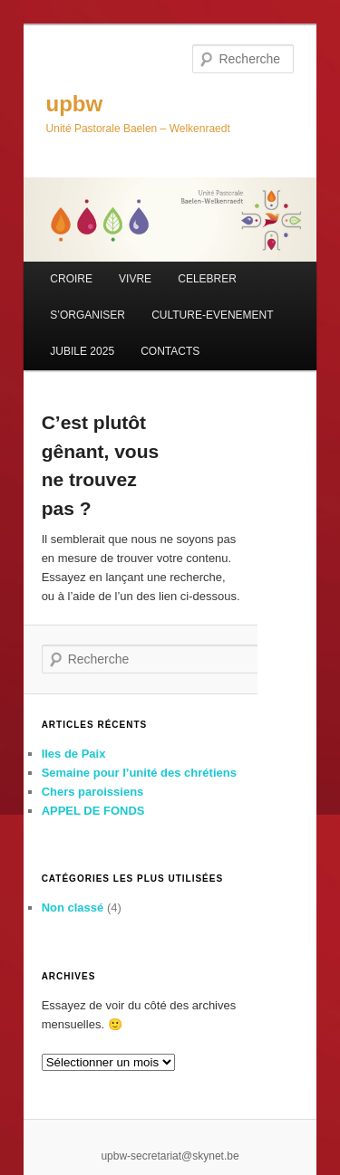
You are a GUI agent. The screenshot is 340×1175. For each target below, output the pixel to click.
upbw (74, 103)
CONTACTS (170, 351)
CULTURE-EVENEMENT (212, 315)
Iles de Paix (74, 753)
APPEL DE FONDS (93, 810)
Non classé (73, 907)
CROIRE (71, 278)
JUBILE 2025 (82, 351)
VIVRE (135, 278)
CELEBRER (207, 278)
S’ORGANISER (87, 315)
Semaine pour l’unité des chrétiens (139, 772)
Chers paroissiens (93, 791)
